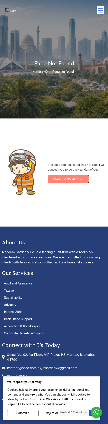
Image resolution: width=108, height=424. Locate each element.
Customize (22, 413)
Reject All (52, 413)
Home (36, 71)
